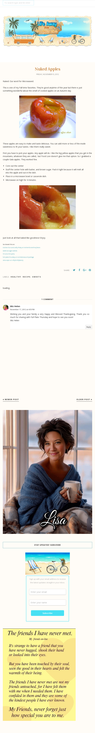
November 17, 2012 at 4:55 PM (22, 309)
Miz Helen (15, 306)
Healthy (16, 276)
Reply (89, 327)
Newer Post (12, 399)
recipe (26, 276)
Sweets (36, 276)
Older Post (83, 399)
